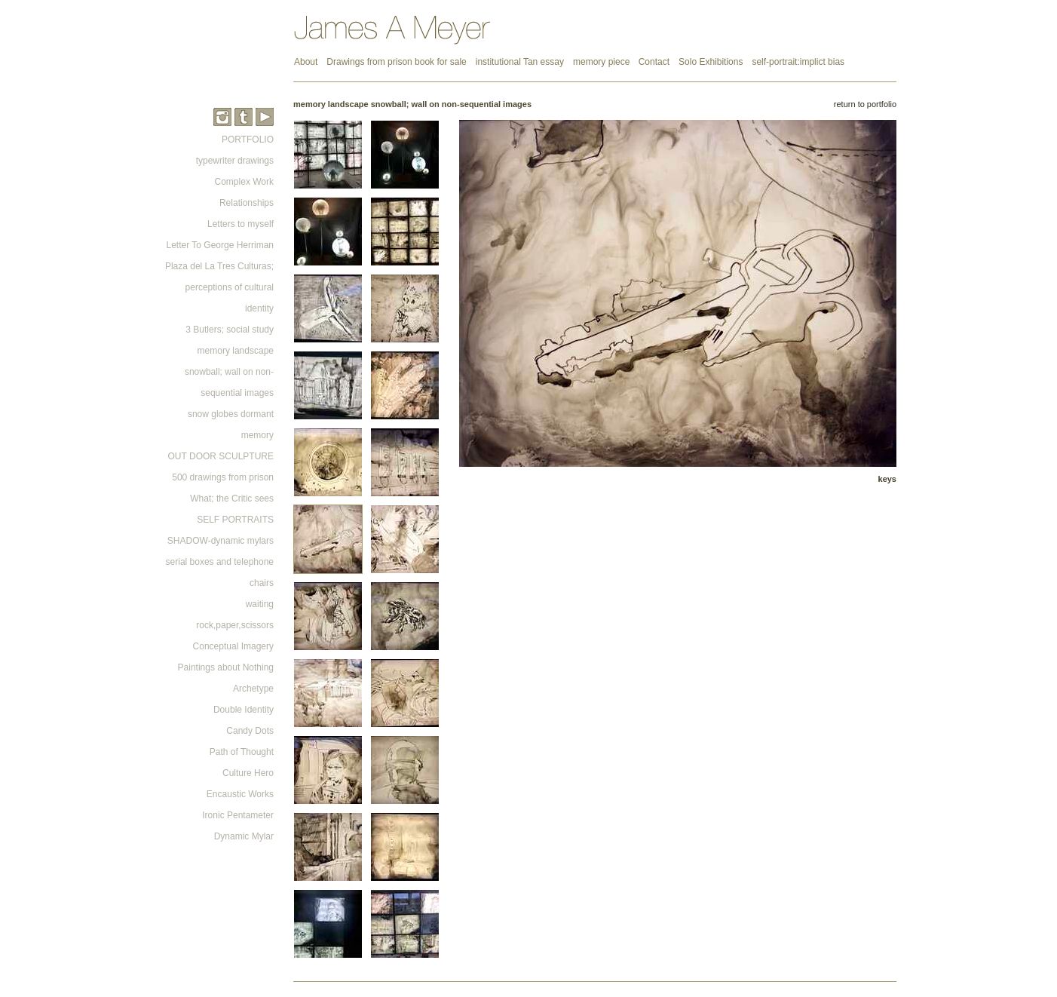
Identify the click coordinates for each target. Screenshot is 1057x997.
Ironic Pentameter (238, 815)
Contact (654, 62)
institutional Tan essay (520, 62)
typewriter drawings (235, 160)
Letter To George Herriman (220, 245)
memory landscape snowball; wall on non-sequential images (229, 371)
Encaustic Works (240, 794)
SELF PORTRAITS (235, 519)
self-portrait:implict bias (798, 62)
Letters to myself (240, 224)
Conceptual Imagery (233, 646)
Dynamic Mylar (244, 836)
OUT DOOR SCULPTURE (221, 456)
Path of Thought (242, 752)
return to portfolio (865, 104)
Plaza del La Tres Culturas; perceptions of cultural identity (219, 287)
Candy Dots (250, 731)
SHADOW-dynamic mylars (220, 540)
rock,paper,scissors (235, 625)
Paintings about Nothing (226, 667)
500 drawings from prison (223, 477)
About (305, 62)
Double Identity (243, 709)
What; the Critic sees (232, 498)
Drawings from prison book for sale (396, 62)
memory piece (603, 62)
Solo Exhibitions (711, 62)
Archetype (253, 688)
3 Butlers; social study (229, 329)
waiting (260, 604)
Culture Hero (248, 773)
